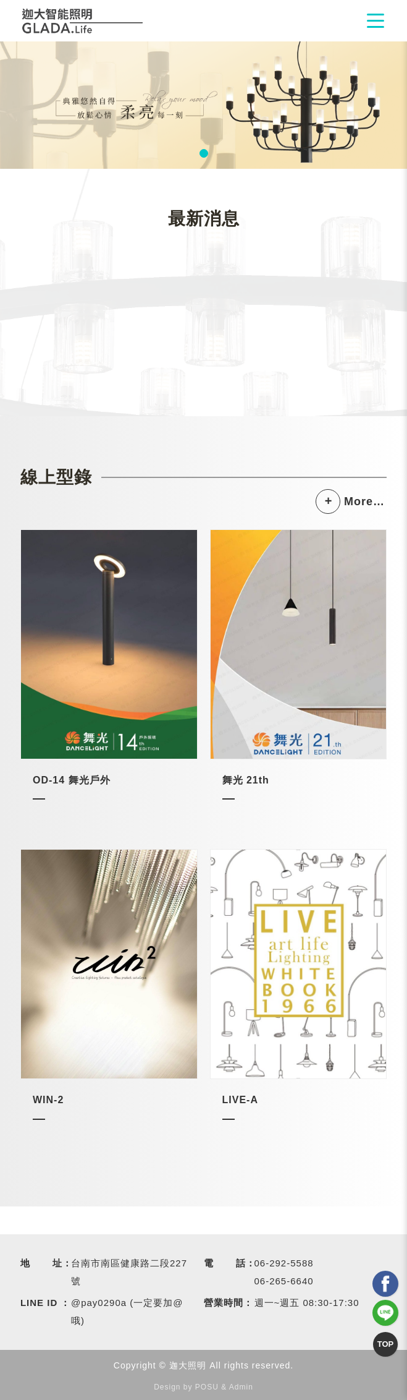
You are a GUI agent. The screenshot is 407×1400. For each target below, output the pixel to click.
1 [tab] (203, 153)
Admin (241, 1387)
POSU (207, 1387)
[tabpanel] (203, 105)
